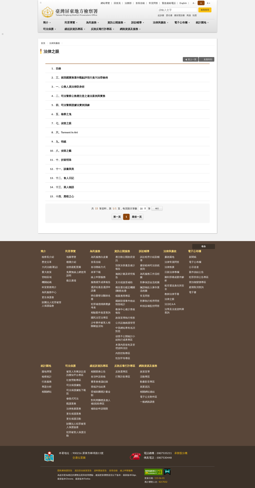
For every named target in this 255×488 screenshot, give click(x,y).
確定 (157, 208)
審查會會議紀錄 (99, 381)
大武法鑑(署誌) (50, 266)
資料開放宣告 (100, 470)
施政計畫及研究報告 (125, 275)
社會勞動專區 (73, 379)
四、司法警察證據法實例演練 (73, 105)
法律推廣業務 (73, 408)
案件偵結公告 (196, 271)
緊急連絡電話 (169, 3)
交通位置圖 (79, 457)
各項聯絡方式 (98, 266)
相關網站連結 (147, 391)
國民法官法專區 (99, 317)
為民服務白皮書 (99, 256)
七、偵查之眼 (63, 123)
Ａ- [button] (193, 3)
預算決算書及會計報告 (125, 267)
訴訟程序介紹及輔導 (150, 258)
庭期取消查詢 (196, 287)
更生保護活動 (73, 418)
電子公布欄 (180, 22)
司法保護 (48, 28)
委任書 (169, 15)
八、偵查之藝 (63, 150)
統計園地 (201, 22)
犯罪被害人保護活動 (76, 434)
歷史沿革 (47, 261)
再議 (189, 15)
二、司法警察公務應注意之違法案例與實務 (80, 96)
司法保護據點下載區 (76, 392)
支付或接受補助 (124, 282)
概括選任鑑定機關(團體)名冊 (125, 289)
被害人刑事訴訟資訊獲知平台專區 (76, 373)
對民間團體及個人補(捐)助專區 (100, 402)
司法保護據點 (73, 384)
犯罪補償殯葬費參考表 (100, 306)
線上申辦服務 (98, 277)
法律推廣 (169, 266)
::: (40, 2)
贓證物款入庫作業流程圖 (150, 289)
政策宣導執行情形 (125, 317)
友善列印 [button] (208, 59)
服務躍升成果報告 (100, 282)
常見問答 (153, 3)
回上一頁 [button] (192, 59)
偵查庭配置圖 (73, 266)
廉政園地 (169, 256)
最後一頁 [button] (137, 216)
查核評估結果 (98, 386)
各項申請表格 (98, 376)
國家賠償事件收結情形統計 (125, 302)
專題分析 (47, 386)
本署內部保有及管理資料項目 (125, 346)
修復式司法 (72, 398)
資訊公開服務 (115, 22)
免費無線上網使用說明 (76, 273)
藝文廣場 (71, 280)
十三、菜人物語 (65, 187)
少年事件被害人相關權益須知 (100, 324)
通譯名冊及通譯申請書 (100, 289)
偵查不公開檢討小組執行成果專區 (125, 338)
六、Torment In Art (67, 132)
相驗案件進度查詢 (100, 312)
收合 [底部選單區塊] (203, 246)
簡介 (45, 22)
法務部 (128, 3)
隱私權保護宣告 (64, 470)
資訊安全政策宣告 (83, 470)
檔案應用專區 (122, 295)
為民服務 (91, 22)
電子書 (192, 292)
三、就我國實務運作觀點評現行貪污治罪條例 (82, 77)
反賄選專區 (121, 371)
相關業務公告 (98, 371)
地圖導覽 (71, 256)
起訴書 (161, 15)
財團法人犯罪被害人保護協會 (51, 304)
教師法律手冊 (172, 293)
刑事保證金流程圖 (150, 282)
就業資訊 (145, 386)
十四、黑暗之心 (65, 196)
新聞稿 (192, 256)
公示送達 (194, 266)
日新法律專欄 (172, 271)
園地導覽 (47, 371)
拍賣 (195, 15)
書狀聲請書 (179, 15)
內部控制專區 (122, 353)
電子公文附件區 (148, 396)
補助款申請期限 (99, 408)
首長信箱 (140, 3)
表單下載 (96, 271)
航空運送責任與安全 (174, 287)
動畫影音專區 (147, 381)
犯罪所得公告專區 (198, 277)
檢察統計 (47, 376)
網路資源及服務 (129, 28)
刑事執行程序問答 (150, 300)
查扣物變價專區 (197, 282)
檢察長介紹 (48, 256)
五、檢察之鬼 (63, 114)
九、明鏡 (61, 141)
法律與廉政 (159, 22)
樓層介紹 (71, 261)
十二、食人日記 (65, 178)
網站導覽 (105, 3)
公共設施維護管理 (125, 322)
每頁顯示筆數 (130, 208)
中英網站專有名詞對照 (125, 329)
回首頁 (117, 3)
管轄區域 (47, 277)
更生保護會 (48, 297)
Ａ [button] (201, 3)
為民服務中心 (49, 292)
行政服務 (47, 381)
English (183, 3)
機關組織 (47, 282)
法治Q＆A (170, 304)
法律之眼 (51, 51)
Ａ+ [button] (208, 3)
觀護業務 (71, 403)
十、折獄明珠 (63, 160)
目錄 (58, 68)
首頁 (43, 43)
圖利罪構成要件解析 (174, 279)
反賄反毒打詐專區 (101, 28)
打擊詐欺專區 (122, 376)
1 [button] (126, 216)
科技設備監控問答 (150, 305)
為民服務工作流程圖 (150, 275)
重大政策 (47, 271)
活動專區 (145, 376)
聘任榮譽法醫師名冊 (100, 297)
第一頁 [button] (117, 216)
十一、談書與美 (65, 169)
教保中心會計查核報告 (125, 311)
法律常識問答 (172, 261)
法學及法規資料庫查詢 (174, 311)
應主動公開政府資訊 (125, 258)
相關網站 (47, 391)
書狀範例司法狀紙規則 (150, 267)
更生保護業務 (73, 413)
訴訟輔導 (136, 22)
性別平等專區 (122, 358)
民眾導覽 (70, 22)
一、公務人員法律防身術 (70, 86)
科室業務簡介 (49, 287)
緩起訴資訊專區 (74, 28)
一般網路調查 (147, 401)
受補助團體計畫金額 (100, 393)
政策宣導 (145, 371)
